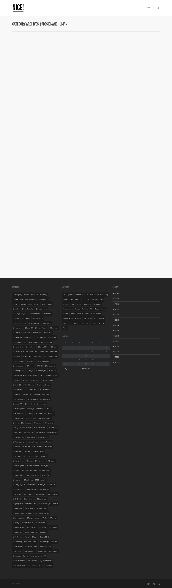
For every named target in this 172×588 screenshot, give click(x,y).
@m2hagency (40, 432)
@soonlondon (42, 499)
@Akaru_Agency (33, 304)
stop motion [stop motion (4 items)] (74, 323)
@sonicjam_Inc (29, 499)
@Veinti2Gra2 (44, 537)
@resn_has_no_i (19, 485)
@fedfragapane (18, 371)
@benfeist (16, 333)
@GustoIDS (17, 385)
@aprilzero (47, 314)
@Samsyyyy (44, 489)
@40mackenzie (29, 295)
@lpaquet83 (17, 432)
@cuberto (16, 356)
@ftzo (42, 375)
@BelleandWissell (41, 328)
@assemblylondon (19, 323)
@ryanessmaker (32, 489)
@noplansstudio (19, 456)
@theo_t (16, 523)
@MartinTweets (45, 442)
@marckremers (43, 437)
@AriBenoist (26, 318)
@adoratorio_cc (43, 299)
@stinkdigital (17, 508)
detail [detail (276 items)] (72, 304)
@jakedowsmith (18, 413)
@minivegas (17, 451)
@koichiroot (38, 423)
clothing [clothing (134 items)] (86, 299)
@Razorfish (46, 475)
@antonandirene (35, 314)
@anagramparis (41, 309)
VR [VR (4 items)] (103, 323)
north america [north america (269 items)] (96, 314)
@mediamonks (37, 447)
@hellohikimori (28, 385)
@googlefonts (47, 380)
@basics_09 (29, 328)
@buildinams (30, 347)
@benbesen (54, 328)
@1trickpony (17, 295)
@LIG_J (15, 428)
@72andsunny (42, 295)
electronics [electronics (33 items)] (97, 304)
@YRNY (43, 556)
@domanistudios (44, 361)
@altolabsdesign (28, 309)
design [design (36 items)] (65, 304)
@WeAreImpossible (30, 542)
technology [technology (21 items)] (85, 323)
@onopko (51, 461)
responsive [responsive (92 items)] (87, 318)
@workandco (42, 551)
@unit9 (27, 537)
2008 (116, 357)
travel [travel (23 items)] (94, 323)
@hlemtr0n (17, 394)
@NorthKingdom (33, 456)
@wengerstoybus (31, 546)
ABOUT (148, 8)
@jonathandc (49, 413)
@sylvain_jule (44, 513)
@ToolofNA (53, 527)
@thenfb (53, 518)
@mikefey (48, 447)
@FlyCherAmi (32, 375)
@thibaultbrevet (27, 523)
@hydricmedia (45, 399)
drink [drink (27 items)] (79, 304)
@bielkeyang (17, 337)
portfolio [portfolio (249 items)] (78, 318)
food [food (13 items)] (97, 309)
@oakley (44, 456)
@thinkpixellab (41, 523)
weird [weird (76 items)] (65, 328)
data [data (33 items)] (101, 299)
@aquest (16, 318)
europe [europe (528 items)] (77, 309)
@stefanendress (30, 504)
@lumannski (28, 432)
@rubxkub (51, 485)
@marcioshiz (31, 437)
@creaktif (53, 352)
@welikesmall (18, 546)
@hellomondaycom (43, 385)
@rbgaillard (17, 480)
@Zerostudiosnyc (19, 561)
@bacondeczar (34, 323)
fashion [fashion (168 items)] (85, 309)
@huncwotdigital (19, 399)
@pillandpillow (31, 470)
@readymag (28, 480)
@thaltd (44, 518)
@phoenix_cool (18, 470)
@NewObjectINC (38, 451)
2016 (116, 315)
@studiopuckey (31, 513)
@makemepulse (18, 437)
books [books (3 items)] (65, 299)
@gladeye (16, 380)
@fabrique (30, 366)
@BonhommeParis (19, 342)
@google (26, 380)
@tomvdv (43, 527)
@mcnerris (26, 447)
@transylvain (18, 532)
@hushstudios (33, 399)
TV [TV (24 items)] (99, 323)
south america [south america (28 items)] (99, 318)
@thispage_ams (18, 527)
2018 (116, 304)
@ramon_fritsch (19, 475)
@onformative (40, 461)
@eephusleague (18, 366)
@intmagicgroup (19, 409)
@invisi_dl (30, 409)
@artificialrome (38, 318)
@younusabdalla (19, 556)
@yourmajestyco (33, 556)
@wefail (54, 542)
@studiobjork (42, 508)
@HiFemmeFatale (31, 390)
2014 (116, 325)
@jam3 (29, 413)
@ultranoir (44, 532)
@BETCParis (48, 333)
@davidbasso (27, 356)
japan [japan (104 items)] (73, 314)
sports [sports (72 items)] (65, 323)
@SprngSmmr (18, 504)
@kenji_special (26, 423)
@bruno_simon (18, 347)
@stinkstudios (30, 508)
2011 (116, 341)
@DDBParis (38, 356)
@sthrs (55, 504)
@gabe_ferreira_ (52, 375)
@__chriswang (32, 565)
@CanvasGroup (18, 352)
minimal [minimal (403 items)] (80, 314)
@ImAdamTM (18, 404)
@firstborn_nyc (41, 371)
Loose (41, 565)
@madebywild (52, 432)
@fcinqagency (50, 366)
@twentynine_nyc (31, 532)
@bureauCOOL (43, 347)
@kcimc (16, 423)
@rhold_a (41, 485)
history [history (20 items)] (65, 314)
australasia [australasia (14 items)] (99, 295)
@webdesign (44, 542)
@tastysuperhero (33, 518)
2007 (116, 362)
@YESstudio (53, 551)
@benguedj (27, 333)
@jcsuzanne (38, 413)
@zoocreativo (32, 561)
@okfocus (29, 461)
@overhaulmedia (33, 466)
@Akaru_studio (47, 304)
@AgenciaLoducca (19, 304)
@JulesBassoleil (18, 418)
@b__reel (54, 347)
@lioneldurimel (25, 428)
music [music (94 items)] (87, 314)
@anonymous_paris (20, 314)
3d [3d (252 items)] (64, 295)
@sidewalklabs (53, 494)
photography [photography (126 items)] (68, 318)
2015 (116, 320)
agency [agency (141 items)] (69, 295)
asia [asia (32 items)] (91, 295)
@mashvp (16, 447)
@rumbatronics (18, 489)
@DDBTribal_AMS (51, 356)
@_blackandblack (46, 561)
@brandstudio (34, 342)
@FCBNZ (39, 366)
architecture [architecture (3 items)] (79, 295)
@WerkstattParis (45, 546)
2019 (116, 299)
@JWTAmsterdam (45, 418)
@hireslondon (45, 390)
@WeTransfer (17, 551)
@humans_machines (41, 394)
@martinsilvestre (32, 442)
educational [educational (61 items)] (87, 304)
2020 (116, 293)
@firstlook (52, 371)
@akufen (16, 309)
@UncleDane (17, 537)
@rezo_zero (31, 485)
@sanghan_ (17, 494)
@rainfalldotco (44, 470)
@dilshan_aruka (18, 361)
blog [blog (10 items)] (106, 295)
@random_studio (33, 475)
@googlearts (35, 380)
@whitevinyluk (30, 551)
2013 (116, 330)
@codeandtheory (41, 352)
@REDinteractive (40, 480)
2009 (116, 352)
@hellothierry (18, 390)
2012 (116, 336)
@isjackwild (40, 409)
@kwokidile (49, 423)
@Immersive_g (30, 404)
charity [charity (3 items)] (77, 299)
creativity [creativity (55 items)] (94, 299)
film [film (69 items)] (91, 309)
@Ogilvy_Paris (18, 461)
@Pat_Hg (44, 466)
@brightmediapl (46, 342)
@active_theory (30, 299)
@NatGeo (27, 451)
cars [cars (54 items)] (71, 299)
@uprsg (34, 537)
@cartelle (29, 352)
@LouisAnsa (53, 428)
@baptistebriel (46, 323)
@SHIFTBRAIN (40, 494)
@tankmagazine (19, 518)
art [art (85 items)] (87, 295)
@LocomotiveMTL (40, 428)
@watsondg (17, 542)
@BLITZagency (41, 337)
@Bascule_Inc (18, 328)
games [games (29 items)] (103, 309)
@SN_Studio (17, 499)
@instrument (41, 404)
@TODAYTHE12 (32, 527)
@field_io (29, 371)
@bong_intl (52, 337)
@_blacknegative (19, 565)
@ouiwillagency (18, 466)
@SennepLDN (28, 494)
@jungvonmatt (31, 418)
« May (64, 369)
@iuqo (49, 409)
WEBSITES (49, 565)
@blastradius (29, 337)
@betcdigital (37, 333)
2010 (116, 346)
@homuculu (27, 394)
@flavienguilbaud (19, 375)
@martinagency (18, 442)
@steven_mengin (45, 504)
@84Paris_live (18, 299)
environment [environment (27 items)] (67, 309)
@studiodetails (18, 513)
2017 (116, 309)
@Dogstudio (31, 361)
